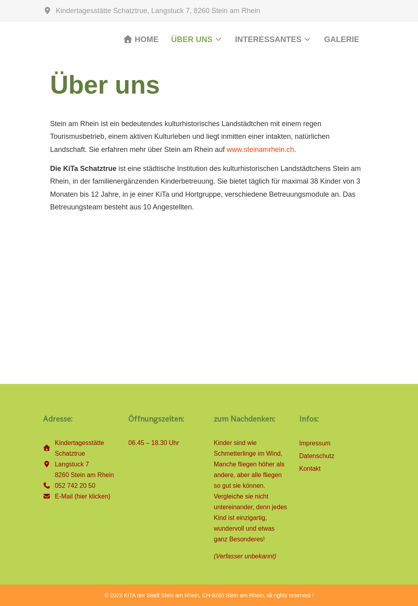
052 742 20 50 (75, 485)
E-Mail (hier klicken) (82, 496)
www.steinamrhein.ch (260, 149)
